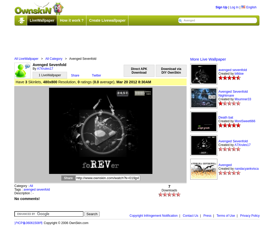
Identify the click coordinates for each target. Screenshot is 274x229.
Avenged (225, 165)
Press (208, 216)
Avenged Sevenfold (233, 141)
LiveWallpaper (42, 20)
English (249, 7)
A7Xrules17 (45, 69)
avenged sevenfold (232, 70)
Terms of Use (226, 216)
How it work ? (72, 20)
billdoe (239, 73)
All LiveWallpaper (26, 59)
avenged (29, 189)
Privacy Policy (250, 216)
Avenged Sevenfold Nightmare (233, 93)
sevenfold (43, 189)
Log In (234, 7)
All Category (53, 59)
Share (75, 75)
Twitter (96, 75)
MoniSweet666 (245, 121)
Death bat (225, 117)
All (31, 186)
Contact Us (190, 216)
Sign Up (221, 7)
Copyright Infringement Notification (154, 216)
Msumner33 (243, 99)
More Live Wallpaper (208, 59)
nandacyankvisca (247, 169)
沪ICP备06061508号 (28, 223)
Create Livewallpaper (107, 20)
